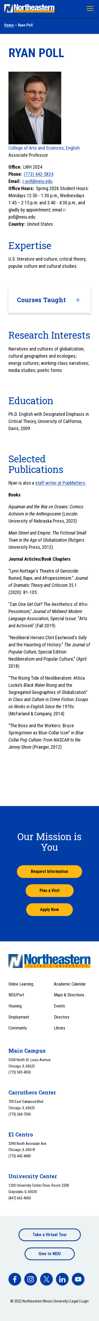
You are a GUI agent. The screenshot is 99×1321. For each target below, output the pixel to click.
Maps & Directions (69, 994)
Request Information (49, 871)
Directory (61, 1017)
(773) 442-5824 (38, 174)
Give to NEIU (50, 1253)
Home (9, 25)
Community (17, 1027)
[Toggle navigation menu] (90, 8)
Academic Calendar (70, 984)
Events (59, 1006)
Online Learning (20, 984)
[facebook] (14, 1279)
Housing (15, 1006)
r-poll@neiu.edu (37, 181)
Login (85, 1301)
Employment (18, 1017)
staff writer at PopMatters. (60, 483)
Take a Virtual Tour (49, 1234)
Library (59, 1027)
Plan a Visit (50, 890)
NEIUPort (16, 994)
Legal (74, 1301)
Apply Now (49, 909)
